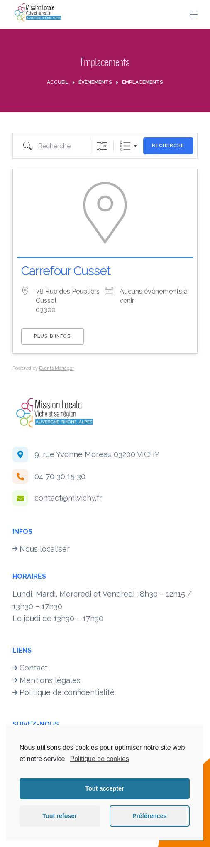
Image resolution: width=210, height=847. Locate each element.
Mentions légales (46, 680)
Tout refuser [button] (59, 816)
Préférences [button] (149, 816)
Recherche (168, 145)
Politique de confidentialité (63, 692)
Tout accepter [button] (104, 788)
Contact (30, 667)
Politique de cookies (99, 758)
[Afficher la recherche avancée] (102, 146)
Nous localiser (41, 549)
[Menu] (194, 14)
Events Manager (56, 368)
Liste (125, 146)
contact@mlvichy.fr (68, 497)
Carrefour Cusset (66, 270)
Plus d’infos (52, 336)
